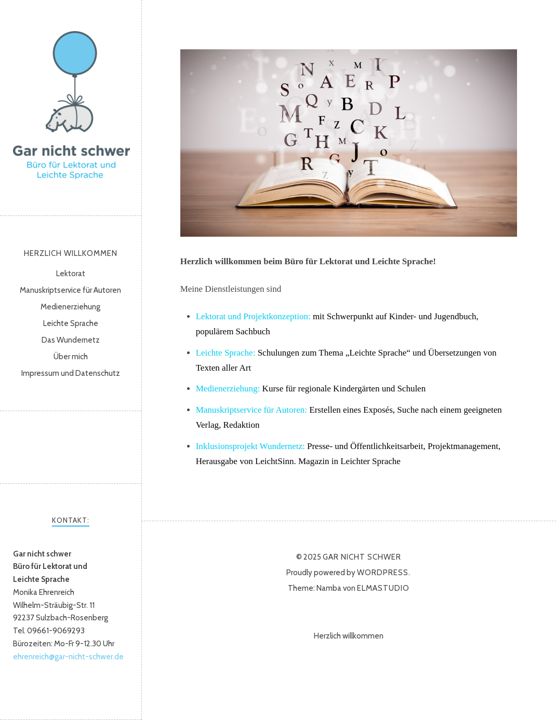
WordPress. (384, 572)
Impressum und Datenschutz (70, 373)
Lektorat (70, 273)
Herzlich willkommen (70, 253)
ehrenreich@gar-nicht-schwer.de (68, 656)
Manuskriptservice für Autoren (70, 290)
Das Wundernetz (71, 340)
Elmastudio (383, 588)
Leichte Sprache (70, 323)
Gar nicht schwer (71, 105)
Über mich (71, 356)
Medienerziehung (70, 306)
